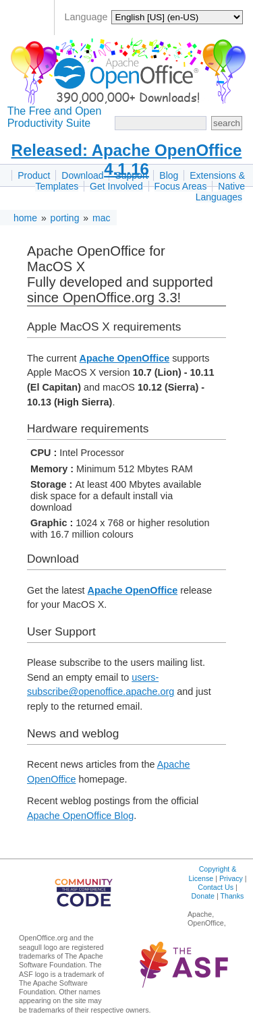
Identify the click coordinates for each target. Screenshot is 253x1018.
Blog (168, 175)
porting (65, 218)
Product (34, 175)
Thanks (232, 896)
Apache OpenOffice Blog (80, 815)
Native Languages (220, 191)
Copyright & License (212, 873)
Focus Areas (180, 186)
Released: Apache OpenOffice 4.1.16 (126, 159)
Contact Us (215, 887)
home (25, 218)
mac (101, 218)
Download (82, 175)
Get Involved (116, 186)
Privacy (231, 878)
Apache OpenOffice (125, 358)
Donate (203, 896)
